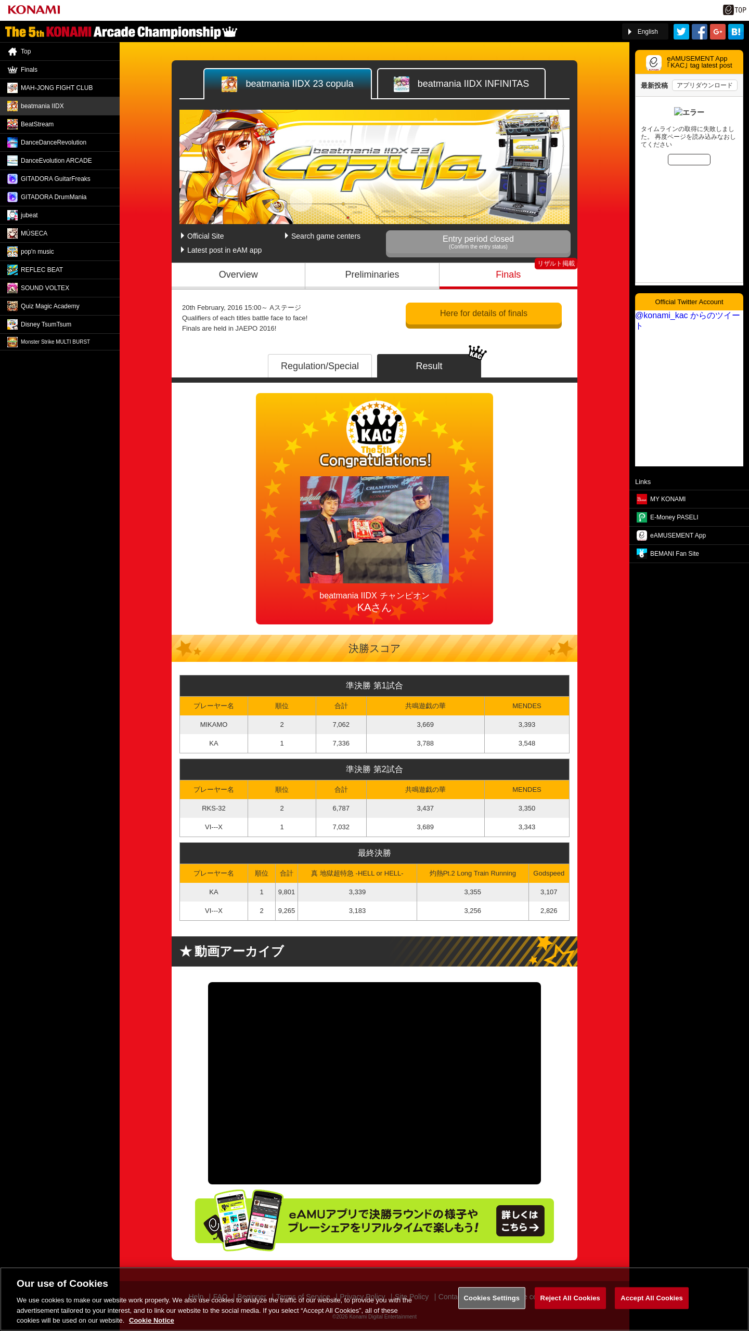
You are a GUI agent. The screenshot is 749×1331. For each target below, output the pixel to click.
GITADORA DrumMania (53, 197)
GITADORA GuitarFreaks (56, 178)
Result (429, 366)
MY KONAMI (668, 499)
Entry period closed (478, 242)
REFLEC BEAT (42, 269)
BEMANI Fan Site (674, 553)
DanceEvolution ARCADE (56, 160)
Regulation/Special (320, 366)
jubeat (29, 215)
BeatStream (37, 124)
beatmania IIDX (42, 106)
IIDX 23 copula (287, 84)
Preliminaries (372, 274)
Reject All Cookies (570, 1298)
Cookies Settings (492, 1298)
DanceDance (53, 142)
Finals (508, 274)
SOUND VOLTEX (45, 288)
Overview (238, 274)
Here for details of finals (483, 313)
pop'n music (37, 251)
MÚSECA (34, 233)
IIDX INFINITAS (462, 84)
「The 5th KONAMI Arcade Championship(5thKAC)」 (121, 31)
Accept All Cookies (652, 1298)
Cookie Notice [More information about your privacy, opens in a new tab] (151, 1320)
